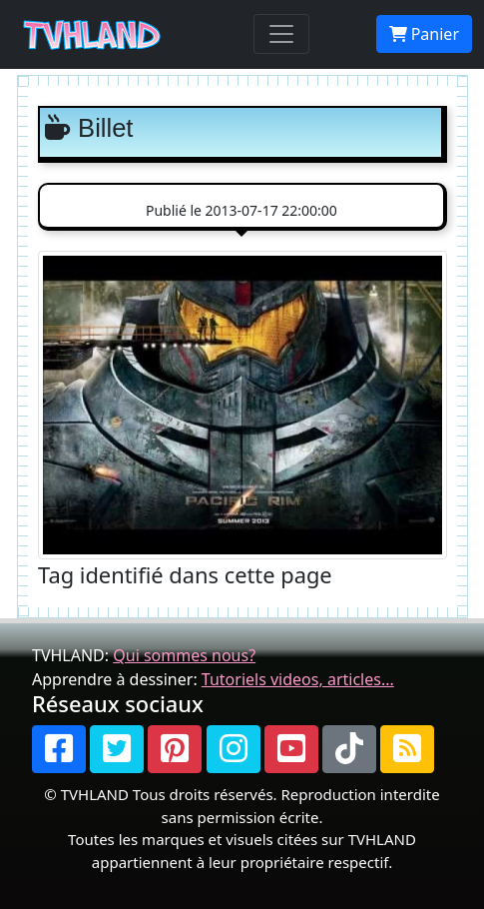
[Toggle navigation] (281, 34)
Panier (424, 34)
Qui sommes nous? (184, 655)
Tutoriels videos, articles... (298, 679)
